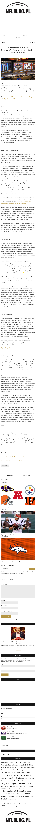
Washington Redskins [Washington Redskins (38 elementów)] (12, 799)
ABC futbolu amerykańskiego (14, 47)
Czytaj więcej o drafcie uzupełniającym (11, 348)
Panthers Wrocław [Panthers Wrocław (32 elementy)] (9, 788)
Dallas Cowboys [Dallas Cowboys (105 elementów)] (18, 770)
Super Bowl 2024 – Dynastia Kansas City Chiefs (17, 733)
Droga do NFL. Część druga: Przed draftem (12, 460)
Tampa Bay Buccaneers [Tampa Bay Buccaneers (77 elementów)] (16, 796)
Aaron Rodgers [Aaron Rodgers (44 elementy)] (4, 762)
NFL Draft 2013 (5, 465)
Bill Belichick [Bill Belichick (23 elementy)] (21, 765)
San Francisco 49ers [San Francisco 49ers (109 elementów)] (12, 794)
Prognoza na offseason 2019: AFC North (11, 508)
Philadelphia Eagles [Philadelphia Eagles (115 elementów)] (8, 791)
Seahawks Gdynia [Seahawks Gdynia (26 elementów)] (22, 794)
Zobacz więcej (18, 650)
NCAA (23, 47)
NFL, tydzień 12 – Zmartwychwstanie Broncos (12, 561)
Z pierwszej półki (5, 754)
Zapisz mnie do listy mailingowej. (10, 619)
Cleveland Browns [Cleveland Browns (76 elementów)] (6, 770)
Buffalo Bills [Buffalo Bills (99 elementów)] (27, 765)
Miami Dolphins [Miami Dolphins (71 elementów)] (23, 781)
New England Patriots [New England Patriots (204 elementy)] (15, 783)
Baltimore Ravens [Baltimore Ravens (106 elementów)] (12, 765)
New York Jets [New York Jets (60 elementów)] (20, 786)
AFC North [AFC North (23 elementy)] (10, 762)
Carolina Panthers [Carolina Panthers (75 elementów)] (9, 767)
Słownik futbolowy (14, 803)
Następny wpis (26, 475)
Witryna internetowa (6, 611)
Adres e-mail (4, 605)
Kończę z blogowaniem (12, 728)
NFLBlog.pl (5, 745)
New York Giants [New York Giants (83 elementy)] (10, 786)
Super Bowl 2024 (5, 803)
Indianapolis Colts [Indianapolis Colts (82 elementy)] (17, 775)
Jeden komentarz (22, 54)
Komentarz (4, 584)
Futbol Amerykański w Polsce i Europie (8, 711)
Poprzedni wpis (9, 475)
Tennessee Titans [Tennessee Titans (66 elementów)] (28, 796)
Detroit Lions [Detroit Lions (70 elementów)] (11, 773)
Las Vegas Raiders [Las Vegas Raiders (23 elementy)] (24, 778)
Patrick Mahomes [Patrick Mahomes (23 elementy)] (16, 788)
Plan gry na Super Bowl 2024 (13, 738)
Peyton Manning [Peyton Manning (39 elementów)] (22, 788)
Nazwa (3, 600)
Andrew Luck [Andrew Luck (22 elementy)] (14, 762)
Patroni (3, 805)
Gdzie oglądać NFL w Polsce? (25, 803)
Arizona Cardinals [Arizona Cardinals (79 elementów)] (22, 762)
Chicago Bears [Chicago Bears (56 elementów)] (19, 767)
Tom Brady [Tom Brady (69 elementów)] (4, 799)
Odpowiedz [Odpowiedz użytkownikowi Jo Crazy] (32, 568)
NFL (27, 47)
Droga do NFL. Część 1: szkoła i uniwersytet (17, 97)
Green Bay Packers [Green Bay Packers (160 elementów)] (22, 772)
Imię (2, 664)
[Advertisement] (18, 24)
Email (2, 669)
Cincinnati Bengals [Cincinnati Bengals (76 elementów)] (29, 767)
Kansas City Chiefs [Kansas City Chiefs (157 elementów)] (13, 778)
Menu (4, 42)
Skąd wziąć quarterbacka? (7, 535)
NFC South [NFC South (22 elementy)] (26, 786)
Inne (2, 713)
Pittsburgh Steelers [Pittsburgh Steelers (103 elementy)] (22, 791)
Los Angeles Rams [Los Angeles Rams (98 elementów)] (12, 781)
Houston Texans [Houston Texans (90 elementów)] (6, 775)
